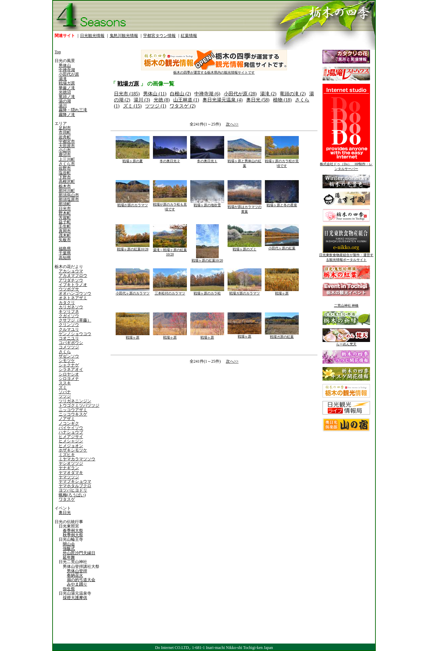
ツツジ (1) (155, 106)
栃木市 (65, 186)
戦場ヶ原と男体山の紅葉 (244, 162)
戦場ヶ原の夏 (133, 159)
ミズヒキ (67, 454)
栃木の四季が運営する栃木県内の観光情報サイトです (214, 70)
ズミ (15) (132, 106)
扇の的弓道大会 (81, 579)
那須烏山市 (69, 195)
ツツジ (65, 396)
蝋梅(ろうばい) (72, 495)
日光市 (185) (127, 93)
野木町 (65, 213)
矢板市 (65, 239)
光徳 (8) (162, 99)
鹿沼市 (65, 154)
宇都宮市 (67, 141)
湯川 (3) (142, 99)
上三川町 (67, 159)
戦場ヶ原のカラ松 (207, 291)
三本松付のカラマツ (170, 291)
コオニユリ (69, 338)
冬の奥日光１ (207, 159)
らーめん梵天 (346, 342)
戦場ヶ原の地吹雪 (207, 203)
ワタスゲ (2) (182, 106)
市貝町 (65, 132)
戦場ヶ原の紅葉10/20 (207, 258)
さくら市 (67, 163)
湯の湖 (65, 101)
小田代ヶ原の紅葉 (282, 246)
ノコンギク (69, 423)
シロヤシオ (69, 374)
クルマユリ (69, 329)
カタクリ (67, 302)
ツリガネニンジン (75, 401)
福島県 (65, 248)
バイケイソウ (71, 427)
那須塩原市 (69, 199)
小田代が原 (69, 74)
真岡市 (65, 231)
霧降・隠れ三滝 (73, 110)
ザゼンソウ (69, 356)
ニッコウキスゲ (73, 414)
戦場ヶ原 (282, 291)
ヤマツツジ (69, 477)
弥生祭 (69, 589)
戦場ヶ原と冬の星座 (282, 203)
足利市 (65, 128)
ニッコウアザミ (73, 409)
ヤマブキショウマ (75, 481)
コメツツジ (69, 347)
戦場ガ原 (67, 83)
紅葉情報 (189, 35)
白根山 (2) (180, 93)
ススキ (65, 383)
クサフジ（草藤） (75, 320)
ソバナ (65, 391)
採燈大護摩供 (75, 597)
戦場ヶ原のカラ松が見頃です (282, 162)
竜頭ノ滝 (67, 96)
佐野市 (65, 168)
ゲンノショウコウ (75, 333)
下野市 (65, 177)
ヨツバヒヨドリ (73, 490)
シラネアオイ (71, 369)
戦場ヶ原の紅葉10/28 (133, 247)
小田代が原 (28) (240, 93)
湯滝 (63, 78)
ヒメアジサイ (71, 436)
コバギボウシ (71, 342)
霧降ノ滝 (67, 114)
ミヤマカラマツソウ (77, 459)
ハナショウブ (71, 432)
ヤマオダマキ (71, 472)
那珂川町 (67, 190)
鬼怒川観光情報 (124, 35)
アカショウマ (71, 271)
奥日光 (65, 512)
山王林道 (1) (186, 99)
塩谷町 (65, 172)
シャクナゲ (69, 365)
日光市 (65, 208)
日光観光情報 (92, 35)
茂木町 (65, 235)
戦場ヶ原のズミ (244, 247)
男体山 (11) (154, 93)
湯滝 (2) (268, 93)
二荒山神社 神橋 (346, 305)
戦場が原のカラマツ (133, 203)
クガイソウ (69, 315)
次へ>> (232, 124)
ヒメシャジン (71, 441)
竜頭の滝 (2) (293, 93)
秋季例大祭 (73, 535)
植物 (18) (282, 99)
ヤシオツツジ (71, 463)
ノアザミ (67, 418)
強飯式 (69, 548)
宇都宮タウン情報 (159, 35)
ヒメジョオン (71, 445)
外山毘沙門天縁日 (79, 553)
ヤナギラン (69, 467)
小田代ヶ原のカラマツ (133, 291)
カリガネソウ (71, 307)
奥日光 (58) (258, 99)
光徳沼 (65, 92)
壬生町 (65, 226)
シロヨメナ (69, 378)
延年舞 (69, 557)
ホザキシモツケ (73, 450)
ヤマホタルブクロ (75, 485)
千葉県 (65, 253)
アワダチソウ (71, 280)
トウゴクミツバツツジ (79, 405)
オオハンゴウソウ (75, 293)
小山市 (65, 150)
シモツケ (67, 360)
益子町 (65, 221)
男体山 (65, 65)
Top (58, 52)
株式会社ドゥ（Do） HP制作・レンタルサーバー (346, 165)
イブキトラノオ (73, 284)
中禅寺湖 (67, 70)
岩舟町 (65, 137)
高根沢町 (67, 181)
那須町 (65, 204)
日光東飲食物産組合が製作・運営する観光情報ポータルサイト (346, 256)
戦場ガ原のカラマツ (244, 291)
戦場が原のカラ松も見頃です (170, 205)
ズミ (63, 387)
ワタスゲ (67, 499)
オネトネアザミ (73, 297)
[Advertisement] (161, 422)
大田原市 (67, 145)
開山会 (69, 544)
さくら (65, 351)
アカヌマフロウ (73, 275)
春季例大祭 (73, 530)
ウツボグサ (69, 289)
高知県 (65, 257)
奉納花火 (75, 575)
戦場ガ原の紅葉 (282, 335)
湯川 (63, 105)
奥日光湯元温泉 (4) (222, 99)
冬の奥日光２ (170, 159)
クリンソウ (69, 324)
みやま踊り (77, 584)
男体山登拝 (77, 571)
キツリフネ (69, 311)
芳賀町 (65, 217)
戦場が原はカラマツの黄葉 (244, 207)
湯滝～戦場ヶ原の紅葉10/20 (170, 250)
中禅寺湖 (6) (207, 93)
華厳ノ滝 (67, 87)
